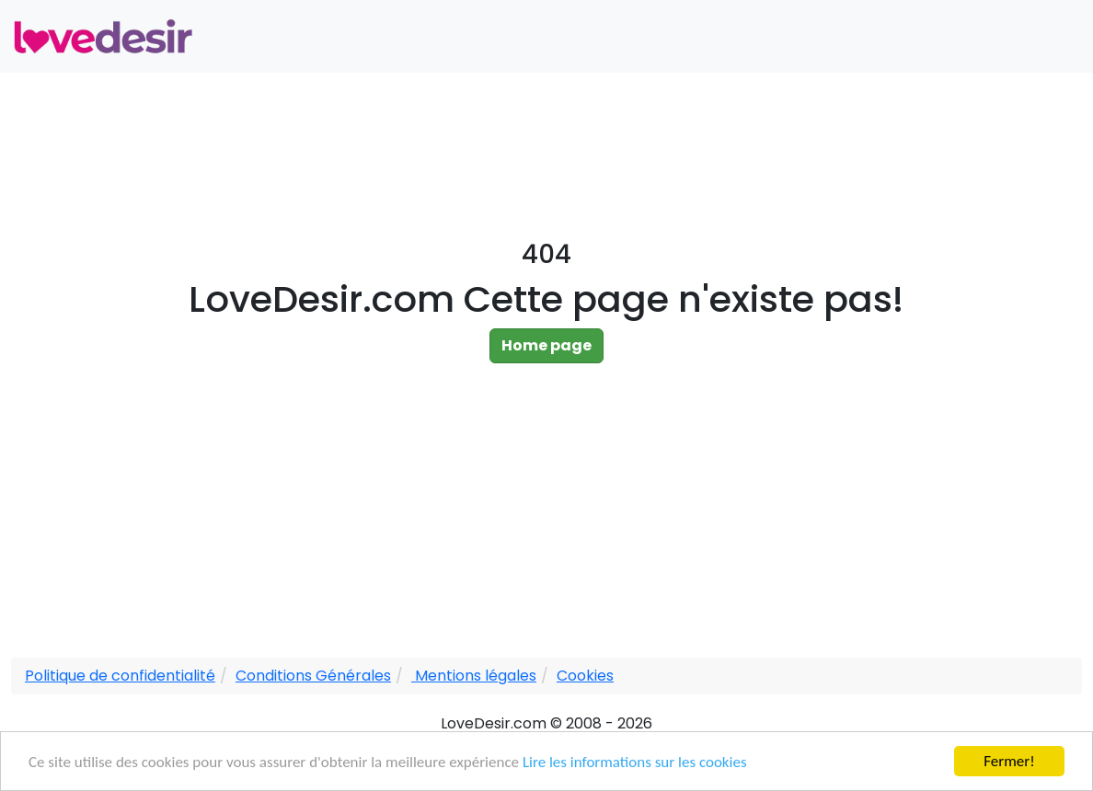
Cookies (585, 675)
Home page (546, 345)
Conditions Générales (313, 675)
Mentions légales (473, 675)
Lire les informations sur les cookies (635, 763)
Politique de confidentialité (120, 675)
